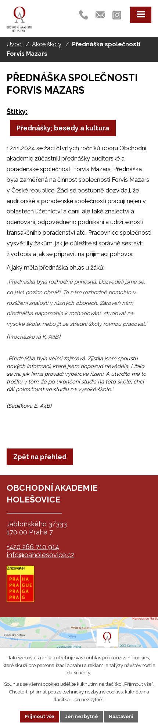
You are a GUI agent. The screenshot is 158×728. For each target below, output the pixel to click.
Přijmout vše (39, 716)
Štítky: (17, 111)
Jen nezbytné (81, 716)
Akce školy (46, 44)
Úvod (14, 44)
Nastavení (121, 716)
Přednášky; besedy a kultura (63, 128)
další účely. (79, 672)
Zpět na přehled (40, 457)
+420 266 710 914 (33, 547)
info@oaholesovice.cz (40, 555)
